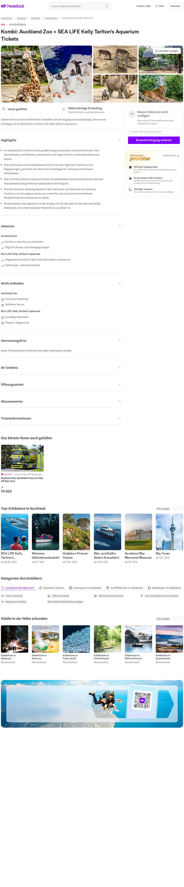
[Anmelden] (175, 6)
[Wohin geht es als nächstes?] (79, 6)
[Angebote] (35, 18)
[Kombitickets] (51, 18)
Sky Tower (163, 553)
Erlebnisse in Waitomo (8, 657)
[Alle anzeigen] (163, 508)
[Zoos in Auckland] (12, 595)
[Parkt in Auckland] (58, 595)
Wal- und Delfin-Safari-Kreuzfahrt (106, 555)
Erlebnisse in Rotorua (39, 657)
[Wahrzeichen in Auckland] (108, 595)
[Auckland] (21, 18)
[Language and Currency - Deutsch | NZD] (143, 6)
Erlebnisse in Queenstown (163, 657)
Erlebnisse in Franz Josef (70, 657)
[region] (22, 458)
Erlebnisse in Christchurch (101, 657)
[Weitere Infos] (171, 155)
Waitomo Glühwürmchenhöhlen (45, 555)
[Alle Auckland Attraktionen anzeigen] (65, 601)
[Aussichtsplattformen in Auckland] (159, 595)
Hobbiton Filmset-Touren (75, 555)
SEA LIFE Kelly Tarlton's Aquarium (11, 555)
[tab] (20, 587)
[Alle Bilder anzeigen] (167, 51)
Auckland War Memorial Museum (138, 555)
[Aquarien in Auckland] (13, 601)
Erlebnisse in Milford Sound (133, 657)
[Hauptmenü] (6, 18)
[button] (159, 6)
